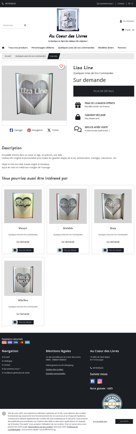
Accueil (8, 56)
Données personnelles (55, 373)
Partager (16, 130)
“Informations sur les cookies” (40, 427)
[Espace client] (127, 21)
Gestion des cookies (54, 369)
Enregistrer (35, 130)
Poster (53, 130)
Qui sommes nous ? (11, 369)
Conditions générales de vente (16, 372)
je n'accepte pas (100, 421)
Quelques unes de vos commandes (30, 56)
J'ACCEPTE (124, 421)
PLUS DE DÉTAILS (104, 91)
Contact (121, 3)
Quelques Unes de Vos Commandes (93, 73)
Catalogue (7, 361)
